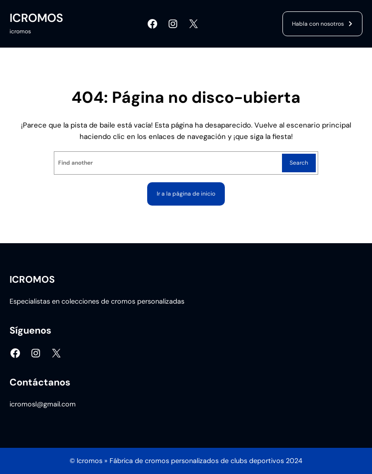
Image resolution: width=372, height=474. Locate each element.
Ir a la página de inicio (186, 194)
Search (299, 163)
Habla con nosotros (318, 24)
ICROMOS (36, 18)
